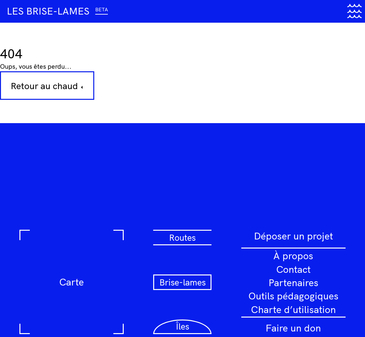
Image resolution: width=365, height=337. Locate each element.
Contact (293, 269)
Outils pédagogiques (293, 296)
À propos (293, 256)
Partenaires (293, 282)
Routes (182, 237)
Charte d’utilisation (293, 309)
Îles (182, 326)
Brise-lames (182, 282)
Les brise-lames (57, 11)
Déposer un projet (293, 236)
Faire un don (293, 328)
